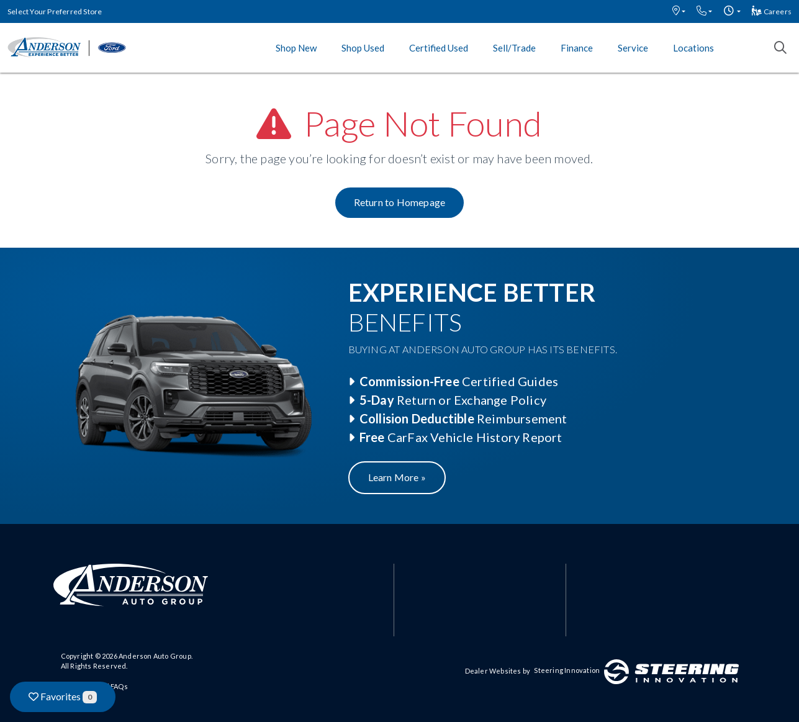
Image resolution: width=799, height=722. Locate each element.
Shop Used (362, 47)
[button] (678, 11)
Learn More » (397, 477)
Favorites (63, 696)
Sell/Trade (514, 47)
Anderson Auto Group (155, 656)
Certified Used (438, 47)
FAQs (119, 686)
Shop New (296, 47)
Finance (577, 47)
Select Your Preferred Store (54, 11)
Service (633, 47)
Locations (693, 47)
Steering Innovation (567, 670)
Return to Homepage (400, 202)
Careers (772, 11)
